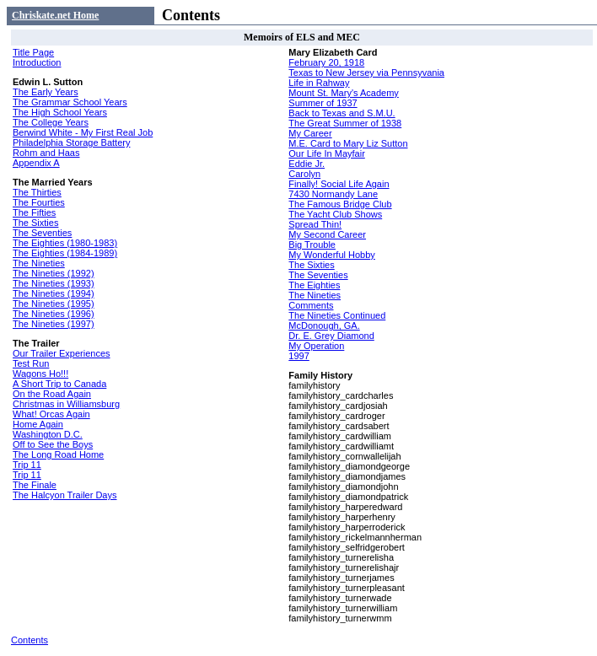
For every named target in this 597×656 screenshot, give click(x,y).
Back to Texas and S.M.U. (341, 113)
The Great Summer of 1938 (344, 123)
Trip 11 (27, 465)
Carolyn (304, 174)
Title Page (33, 52)
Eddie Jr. (306, 164)
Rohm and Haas (46, 153)
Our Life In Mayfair (326, 153)
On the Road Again (52, 394)
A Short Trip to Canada (59, 384)
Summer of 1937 (322, 103)
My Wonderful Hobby (331, 255)
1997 (298, 356)
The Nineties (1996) (53, 314)
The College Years (51, 122)
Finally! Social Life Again (338, 184)
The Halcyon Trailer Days (65, 495)
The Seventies (42, 233)
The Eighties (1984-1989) (65, 253)
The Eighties (314, 285)
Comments (310, 305)
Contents (29, 640)
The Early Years (45, 92)
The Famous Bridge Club (339, 204)
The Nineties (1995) (53, 303)
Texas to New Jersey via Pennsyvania (366, 72)
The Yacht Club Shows (335, 214)
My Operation (316, 346)
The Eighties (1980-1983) (65, 243)
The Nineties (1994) (53, 293)
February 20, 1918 (326, 62)
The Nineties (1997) (53, 324)
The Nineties (39, 263)
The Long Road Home (58, 454)
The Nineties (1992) (53, 273)
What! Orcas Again (51, 414)
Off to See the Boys (53, 444)
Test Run (31, 363)
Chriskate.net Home (55, 15)
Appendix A (36, 163)
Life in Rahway (318, 83)
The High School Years (60, 112)
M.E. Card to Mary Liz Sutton (347, 143)
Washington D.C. (48, 434)
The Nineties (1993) (53, 283)
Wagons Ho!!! (40, 373)
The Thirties (37, 192)
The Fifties (34, 212)
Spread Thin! (315, 224)
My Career (309, 133)
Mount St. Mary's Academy (343, 93)
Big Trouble (312, 244)
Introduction (37, 62)
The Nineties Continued (336, 315)
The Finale (34, 485)
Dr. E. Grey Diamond (331, 336)
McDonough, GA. (323, 325)
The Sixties (35, 223)
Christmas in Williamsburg (66, 404)
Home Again (38, 424)
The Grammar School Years (70, 102)
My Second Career (327, 234)
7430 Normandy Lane (333, 194)
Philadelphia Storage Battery (71, 142)
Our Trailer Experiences (61, 353)
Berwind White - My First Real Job (83, 132)
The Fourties (39, 202)
